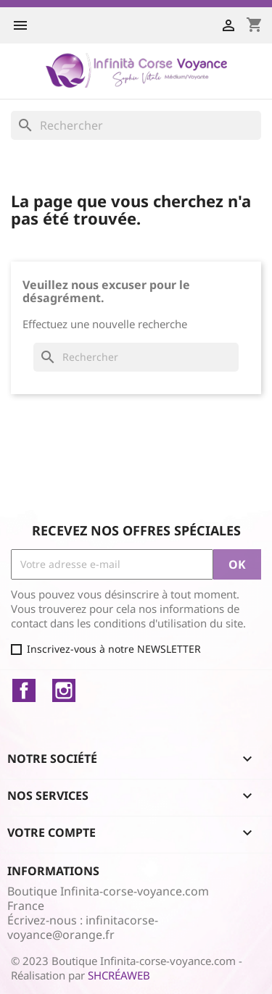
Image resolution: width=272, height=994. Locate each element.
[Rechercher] (136, 125)
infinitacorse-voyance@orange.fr (82, 927)
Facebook (24, 690)
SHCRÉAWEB (119, 975)
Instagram (63, 690)
